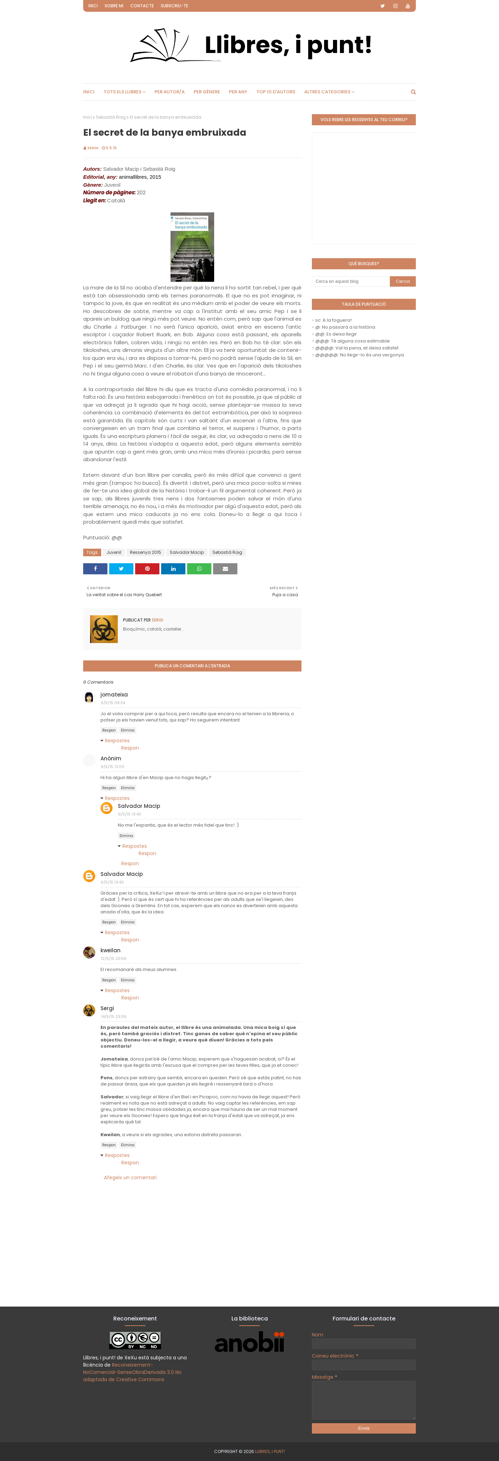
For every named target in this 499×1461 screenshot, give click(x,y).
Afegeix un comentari (130, 1177)
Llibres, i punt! (270, 1451)
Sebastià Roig (111, 117)
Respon (109, 730)
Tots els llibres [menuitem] (122, 91)
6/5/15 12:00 (112, 766)
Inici (93, 6)
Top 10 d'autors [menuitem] (275, 91)
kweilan (110, 950)
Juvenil (113, 552)
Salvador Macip (187, 552)
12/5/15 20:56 (113, 958)
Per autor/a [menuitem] (170, 91)
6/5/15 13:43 (129, 814)
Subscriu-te (174, 6)
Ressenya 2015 (145, 552)
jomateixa (114, 694)
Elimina (127, 730)
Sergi (92, 148)
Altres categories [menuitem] (327, 91)
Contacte (142, 6)
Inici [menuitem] (89, 91)
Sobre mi (114, 6)
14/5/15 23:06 (113, 1016)
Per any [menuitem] (238, 91)
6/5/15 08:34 (113, 703)
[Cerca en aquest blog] (351, 281)
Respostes (117, 740)
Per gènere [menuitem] (207, 91)
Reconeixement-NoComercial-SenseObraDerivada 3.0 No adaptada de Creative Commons (132, 1372)
